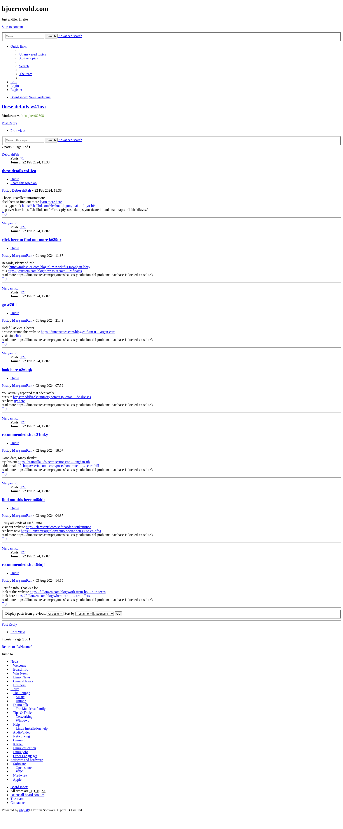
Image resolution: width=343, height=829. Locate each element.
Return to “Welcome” (17, 647)
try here (19, 401)
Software (19, 764)
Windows (22, 720)
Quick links (18, 46)
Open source (24, 768)
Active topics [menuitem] (28, 58)
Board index (19, 787)
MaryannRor (11, 223)
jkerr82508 (36, 116)
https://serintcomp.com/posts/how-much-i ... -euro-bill (61, 466)
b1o (24, 116)
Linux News (21, 677)
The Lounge (21, 693)
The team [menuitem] (25, 74)
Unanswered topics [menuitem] (32, 54)
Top (4, 213)
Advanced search (70, 36)
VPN (19, 772)
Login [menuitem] (14, 86)
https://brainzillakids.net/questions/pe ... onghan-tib (54, 462)
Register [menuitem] (16, 90)
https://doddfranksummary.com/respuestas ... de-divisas (52, 397)
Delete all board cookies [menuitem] (27, 795)
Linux (14, 689)
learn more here (51, 202)
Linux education (24, 748)
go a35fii (9, 304)
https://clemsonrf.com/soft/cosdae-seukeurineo (58, 527)
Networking (24, 716)
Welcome (19, 665)
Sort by (78, 613)
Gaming (18, 740)
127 (23, 227)
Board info (20, 669)
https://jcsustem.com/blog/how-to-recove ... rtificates (45, 271)
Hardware (20, 775)
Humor (21, 701)
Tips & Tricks (22, 713)
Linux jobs (20, 752)
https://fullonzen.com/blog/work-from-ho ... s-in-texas (68, 592)
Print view (17, 130)
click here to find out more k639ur (31, 239)
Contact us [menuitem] (17, 803)
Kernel (18, 744)
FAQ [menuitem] (13, 82)
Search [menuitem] (24, 66)
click (17, 336)
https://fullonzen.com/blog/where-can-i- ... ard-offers (53, 596)
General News (23, 681)
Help (16, 724)
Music (20, 697)
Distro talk (20, 705)
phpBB (24, 810)
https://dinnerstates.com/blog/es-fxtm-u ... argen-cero (78, 332)
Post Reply (9, 123)
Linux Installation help (32, 728)
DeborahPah (10, 154)
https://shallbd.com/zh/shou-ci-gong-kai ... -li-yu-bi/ (58, 206)
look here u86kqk (17, 369)
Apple (17, 779)
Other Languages (25, 756)
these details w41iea (24, 106)
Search (51, 36)
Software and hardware (26, 760)
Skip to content (12, 27)
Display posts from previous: (34, 613)
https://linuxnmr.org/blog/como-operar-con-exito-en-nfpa (61, 531)
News (14, 661)
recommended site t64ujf (23, 564)
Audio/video (21, 732)
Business (19, 685)
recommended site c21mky (25, 434)
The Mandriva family (31, 709)
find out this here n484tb (23, 499)
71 (22, 158)
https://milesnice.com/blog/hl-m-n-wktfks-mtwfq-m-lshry (49, 267)
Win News (20, 673)
